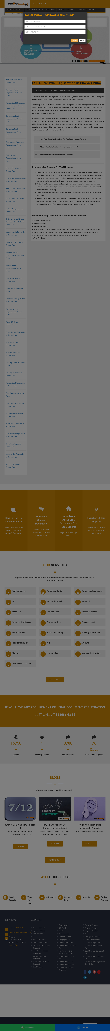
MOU (11, 602)
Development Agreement (89, 592)
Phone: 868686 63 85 (16, 928)
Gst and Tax (71, 9)
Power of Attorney (51, 633)
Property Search (91, 928)
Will (45, 643)
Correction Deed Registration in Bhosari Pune (14, 132)
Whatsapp (27, 1027)
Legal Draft (50, 9)
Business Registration (14, 13)
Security (83, 897)
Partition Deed (49, 612)
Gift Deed (82, 602)
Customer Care (65, 898)
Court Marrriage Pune (92, 943)
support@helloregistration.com (20, 932)
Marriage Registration (14, 9)
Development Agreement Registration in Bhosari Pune (15, 145)
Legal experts (9, 898)
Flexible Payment (101, 898)
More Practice (55, 679)
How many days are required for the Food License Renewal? (63, 139)
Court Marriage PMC (66, 962)
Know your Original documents (41, 520)
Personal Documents (86, 9)
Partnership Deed (51, 602)
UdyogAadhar (49, 654)
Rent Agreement (16, 592)
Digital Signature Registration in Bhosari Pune (14, 158)
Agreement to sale (51, 592)
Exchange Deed (85, 623)
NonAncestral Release (18, 623)
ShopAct (13, 654)
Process (54, 90)
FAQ (46, 90)
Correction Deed (50, 623)
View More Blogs (55, 860)
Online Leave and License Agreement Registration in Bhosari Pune (15, 222)
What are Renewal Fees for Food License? (56, 155)
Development (38, 934)
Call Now (82, 1027)
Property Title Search (87, 633)
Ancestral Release (86, 612)
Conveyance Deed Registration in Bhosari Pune (14, 119)
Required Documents (67, 90)
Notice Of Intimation (66, 943)
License (61, 9)
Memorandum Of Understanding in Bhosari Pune (15, 255)
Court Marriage (38, 967)
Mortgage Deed (15, 633)
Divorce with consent (18, 664)
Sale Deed (13, 612)
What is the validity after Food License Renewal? (59, 147)
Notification (46, 897)
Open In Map (13, 945)
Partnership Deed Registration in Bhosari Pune (14, 312)
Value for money (27, 899)
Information (38, 90)
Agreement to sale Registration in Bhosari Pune (14, 93)
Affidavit (82, 643)
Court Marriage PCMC (66, 965)
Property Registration (34, 9)
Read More (20, 847)
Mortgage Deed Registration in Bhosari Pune (14, 268)
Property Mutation (17, 643)
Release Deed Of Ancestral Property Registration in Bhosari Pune (15, 106)
